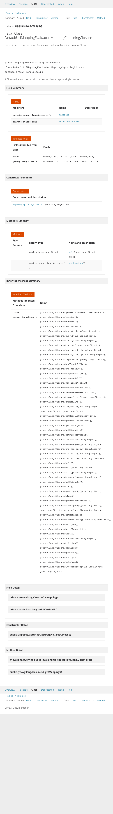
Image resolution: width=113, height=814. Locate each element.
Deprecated (47, 3)
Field (28, 17)
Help (70, 3)
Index (61, 3)
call (71, 251)
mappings (64, 114)
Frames (9, 13)
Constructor (42, 17)
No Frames (20, 13)
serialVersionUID (69, 121)
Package (23, 3)
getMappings (76, 262)
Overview (10, 3)
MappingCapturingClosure (27, 203)
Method (54, 17)
